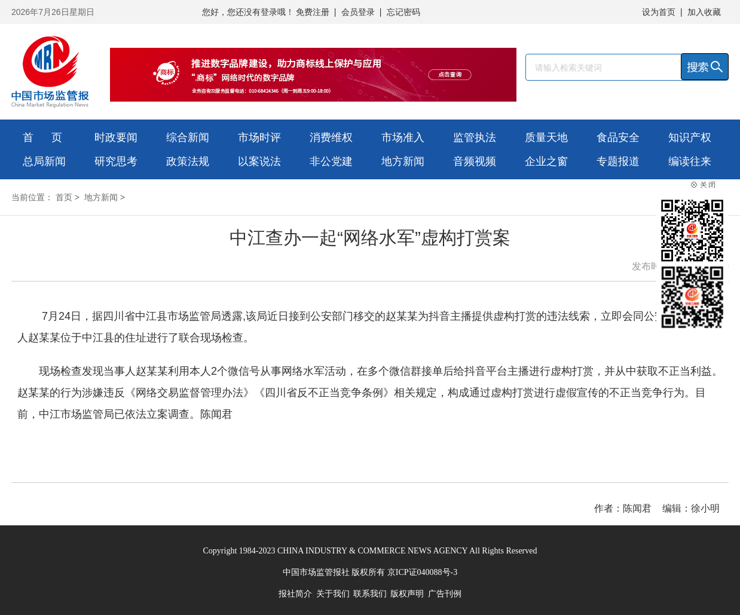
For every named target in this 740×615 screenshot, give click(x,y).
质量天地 (546, 137)
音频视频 (474, 161)
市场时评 (259, 137)
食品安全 (618, 137)
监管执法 (474, 137)
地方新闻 (402, 161)
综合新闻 (187, 137)
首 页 (42, 137)
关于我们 (333, 593)
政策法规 (187, 161)
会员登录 (358, 12)
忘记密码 (403, 12)
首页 (64, 197)
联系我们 (370, 593)
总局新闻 (44, 161)
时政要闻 (115, 137)
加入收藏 (704, 12)
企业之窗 (546, 161)
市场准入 (402, 137)
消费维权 (331, 137)
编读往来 (689, 161)
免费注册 (312, 12)
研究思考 (115, 161)
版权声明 (407, 593)
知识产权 (689, 137)
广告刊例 (444, 593)
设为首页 (658, 12)
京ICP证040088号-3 (422, 572)
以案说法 (259, 161)
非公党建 (331, 161)
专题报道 (618, 161)
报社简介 (295, 593)
